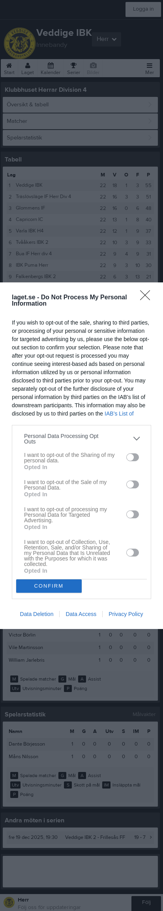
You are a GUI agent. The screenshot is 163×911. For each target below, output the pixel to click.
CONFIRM (49, 586)
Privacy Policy (126, 614)
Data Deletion (37, 614)
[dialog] (81, 455)
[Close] (147, 297)
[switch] (132, 457)
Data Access (81, 614)
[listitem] (81, 438)
